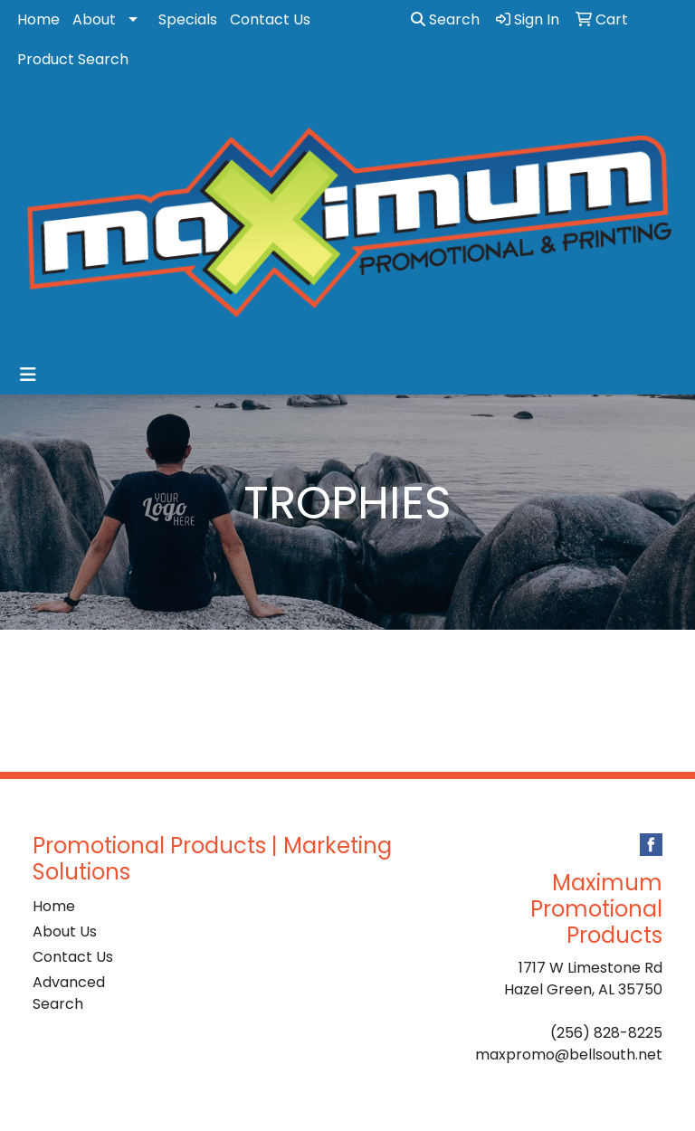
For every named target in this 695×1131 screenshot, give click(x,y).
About (94, 19)
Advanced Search (69, 993)
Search (445, 19)
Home (38, 19)
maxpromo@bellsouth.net (568, 1054)
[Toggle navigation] (28, 374)
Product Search (73, 59)
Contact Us (270, 19)
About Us (65, 931)
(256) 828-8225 (606, 1032)
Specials (187, 19)
